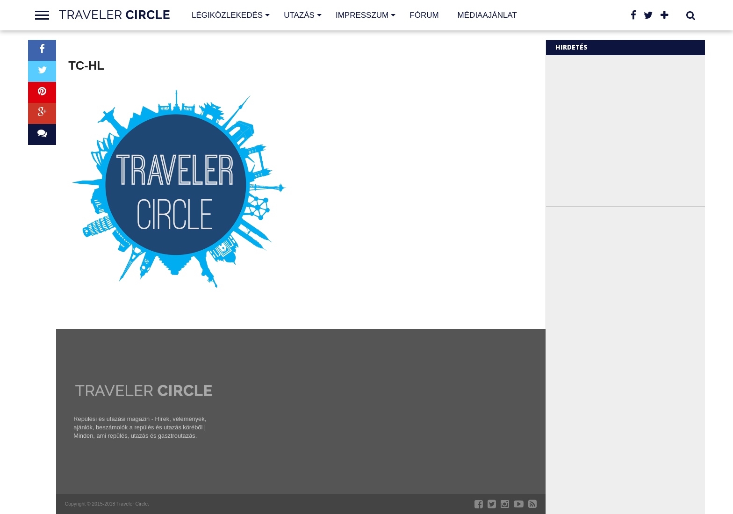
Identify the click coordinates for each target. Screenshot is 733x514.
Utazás (299, 15)
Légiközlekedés (227, 15)
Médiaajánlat (487, 15)
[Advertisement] (633, 130)
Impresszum (362, 15)
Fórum (424, 15)
